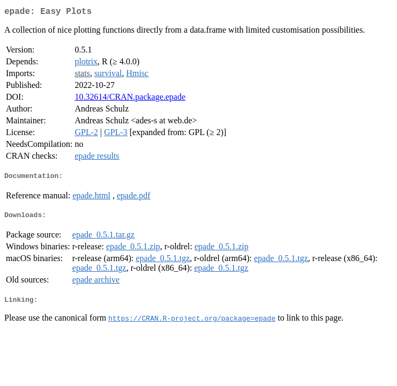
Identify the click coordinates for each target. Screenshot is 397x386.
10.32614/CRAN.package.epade (129, 98)
